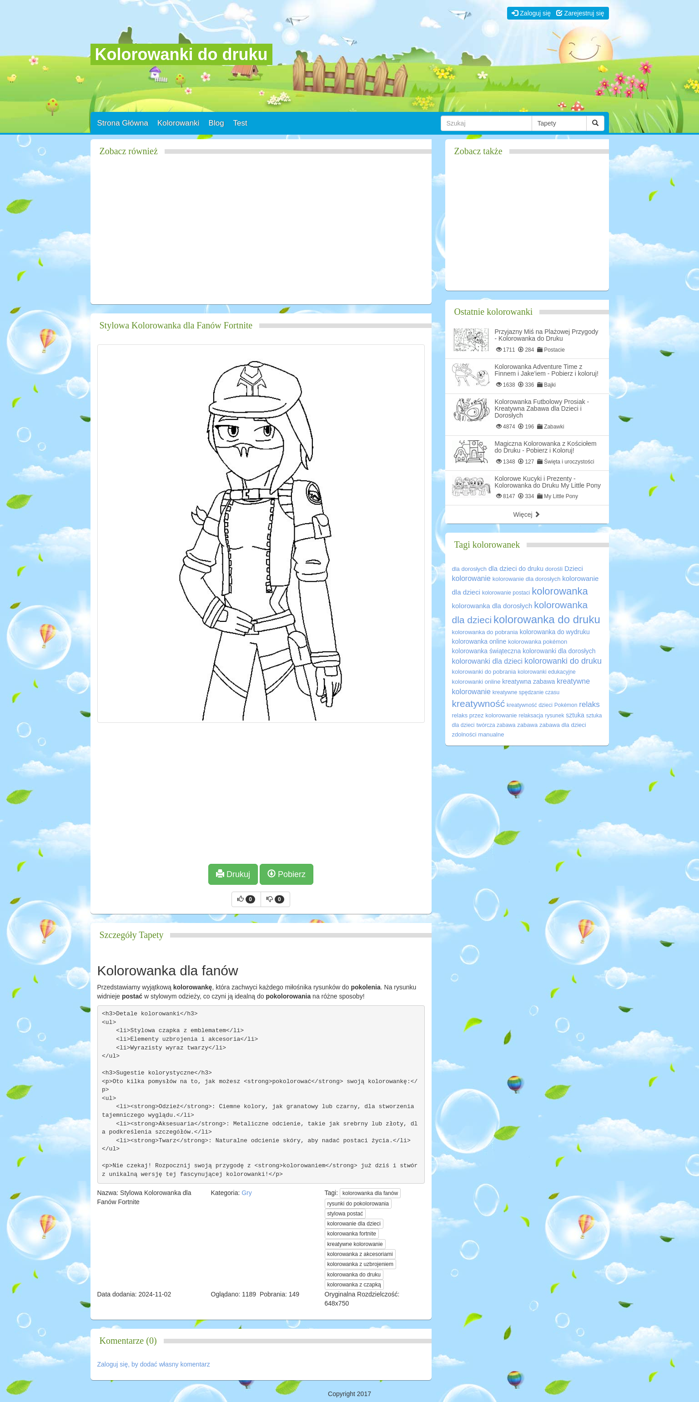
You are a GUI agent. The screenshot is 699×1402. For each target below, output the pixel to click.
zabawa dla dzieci (562, 724)
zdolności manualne (478, 734)
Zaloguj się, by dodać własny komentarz (153, 1364)
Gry (246, 1192)
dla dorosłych (469, 568)
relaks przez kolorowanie (484, 715)
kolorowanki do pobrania (484, 671)
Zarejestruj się (580, 13)
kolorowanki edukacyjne (546, 672)
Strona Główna (122, 123)
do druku (530, 568)
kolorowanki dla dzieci (487, 661)
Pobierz (286, 874)
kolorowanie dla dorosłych (527, 578)
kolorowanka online (479, 641)
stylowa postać (345, 1213)
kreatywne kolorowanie (355, 1244)
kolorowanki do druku (563, 661)
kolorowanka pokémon (537, 641)
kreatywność (478, 703)
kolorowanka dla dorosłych (492, 606)
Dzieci (573, 568)
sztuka (575, 715)
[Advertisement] (261, 234)
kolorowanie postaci (506, 593)
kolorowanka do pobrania (485, 632)
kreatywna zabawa (528, 681)
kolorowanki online (476, 681)
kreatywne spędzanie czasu (526, 692)
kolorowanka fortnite (351, 1234)
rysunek (554, 715)
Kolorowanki (178, 123)
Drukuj (233, 874)
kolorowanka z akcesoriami (360, 1254)
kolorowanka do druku (354, 1274)
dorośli (554, 568)
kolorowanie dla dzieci (354, 1223)
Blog (216, 123)
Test (240, 123)
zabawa (527, 724)
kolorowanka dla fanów (370, 1193)
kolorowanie (471, 578)
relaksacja (530, 715)
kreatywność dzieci (530, 705)
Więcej (527, 514)
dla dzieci (502, 568)
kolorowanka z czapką (354, 1284)
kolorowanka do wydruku (555, 631)
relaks (589, 704)
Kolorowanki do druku (181, 54)
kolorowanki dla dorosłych (559, 651)
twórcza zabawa (495, 725)
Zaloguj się (531, 13)
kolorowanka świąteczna (486, 651)
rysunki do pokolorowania (358, 1203)
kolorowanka (560, 591)
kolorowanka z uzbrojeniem (360, 1264)
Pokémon (566, 705)
